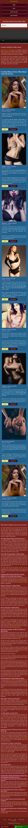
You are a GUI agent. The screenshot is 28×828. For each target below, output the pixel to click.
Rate (14, 8)
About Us (10, 819)
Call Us (5, 129)
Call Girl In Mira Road (16, 624)
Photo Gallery (21, 819)
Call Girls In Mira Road (8, 50)
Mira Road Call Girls (21, 580)
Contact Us (14, 820)
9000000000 (5, 826)
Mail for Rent (14, 15)
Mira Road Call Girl (14, 1)
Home (14, 4)
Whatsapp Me (13, 129)
